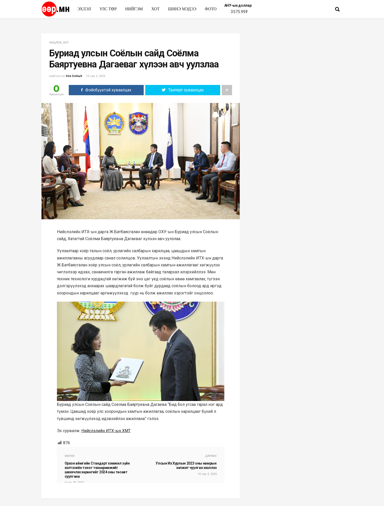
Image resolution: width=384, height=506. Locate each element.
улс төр (108, 9)
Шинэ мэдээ (182, 9)
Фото (211, 9)
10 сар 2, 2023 (95, 76)
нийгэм (134, 9)
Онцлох (55, 42)
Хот (155, 9)
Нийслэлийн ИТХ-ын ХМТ (106, 430)
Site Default (74, 76)
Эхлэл (84, 9)
